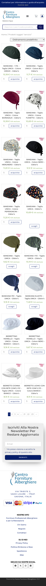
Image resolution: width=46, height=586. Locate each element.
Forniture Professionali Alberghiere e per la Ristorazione (21, 519)
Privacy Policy (22, 543)
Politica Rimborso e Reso (22, 547)
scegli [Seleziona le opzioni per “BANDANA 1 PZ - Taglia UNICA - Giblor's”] (34, 266)
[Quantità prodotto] (4, 79)
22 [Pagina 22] (28, 414)
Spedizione (22, 551)
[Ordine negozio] (27, 39)
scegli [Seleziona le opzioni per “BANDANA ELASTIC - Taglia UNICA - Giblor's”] (34, 306)
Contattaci (21, 533)
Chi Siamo (21, 525)
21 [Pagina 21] (24, 414)
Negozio (21, 529)
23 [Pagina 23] (32, 414)
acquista (15, 79)
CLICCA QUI (23, 5)
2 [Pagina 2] (12, 414)
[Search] (40, 27)
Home (4, 35)
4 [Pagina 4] (18, 414)
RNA (22, 555)
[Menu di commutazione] (27, 16)
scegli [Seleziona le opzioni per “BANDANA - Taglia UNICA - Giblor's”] (34, 226)
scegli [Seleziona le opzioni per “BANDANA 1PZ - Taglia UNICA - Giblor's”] (11, 306)
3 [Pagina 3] (14, 414)
